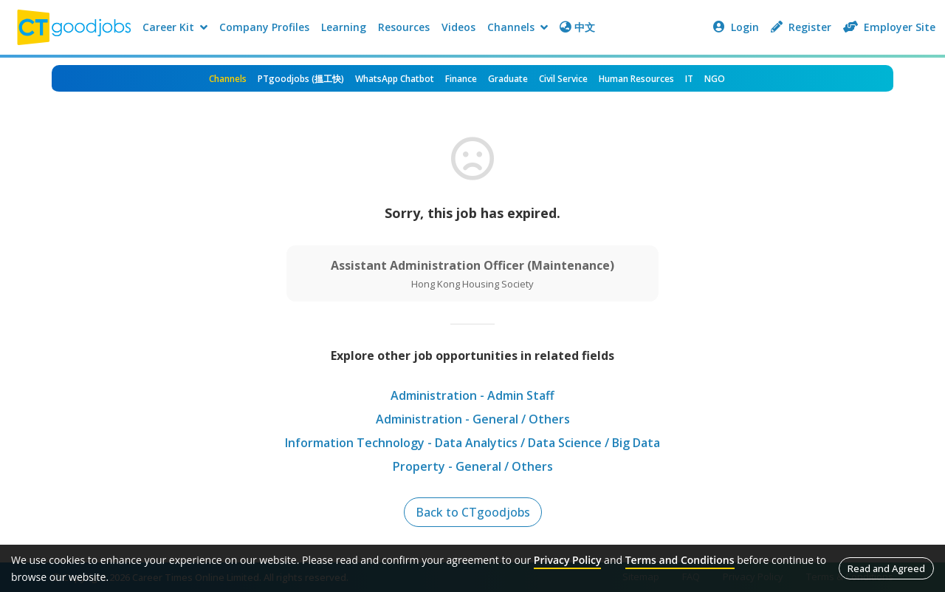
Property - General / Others (473, 466)
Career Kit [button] (174, 27)
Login (736, 27)
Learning (343, 27)
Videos (458, 27)
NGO (714, 78)
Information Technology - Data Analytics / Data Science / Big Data (472, 443)
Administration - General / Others (473, 419)
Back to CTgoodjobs (473, 512)
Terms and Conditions (680, 560)
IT (689, 78)
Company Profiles (264, 27)
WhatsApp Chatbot (394, 78)
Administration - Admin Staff (472, 395)
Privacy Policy (568, 560)
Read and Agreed (886, 568)
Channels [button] (517, 27)
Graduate (508, 78)
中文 (577, 27)
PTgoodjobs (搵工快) (301, 78)
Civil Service (563, 78)
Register (801, 27)
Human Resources (636, 78)
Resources (404, 27)
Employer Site (889, 27)
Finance (461, 78)
